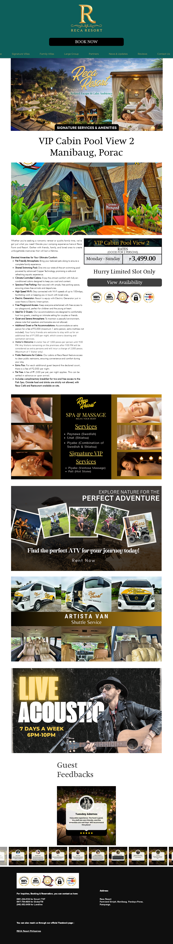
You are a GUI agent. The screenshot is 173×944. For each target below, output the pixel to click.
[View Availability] (124, 283)
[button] (86, 199)
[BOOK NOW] (86, 42)
